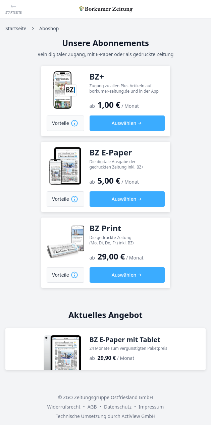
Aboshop (49, 28)
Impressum (151, 407)
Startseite (16, 28)
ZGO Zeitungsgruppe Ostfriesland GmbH (108, 397)
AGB (92, 407)
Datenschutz (117, 407)
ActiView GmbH (138, 416)
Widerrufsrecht (64, 407)
